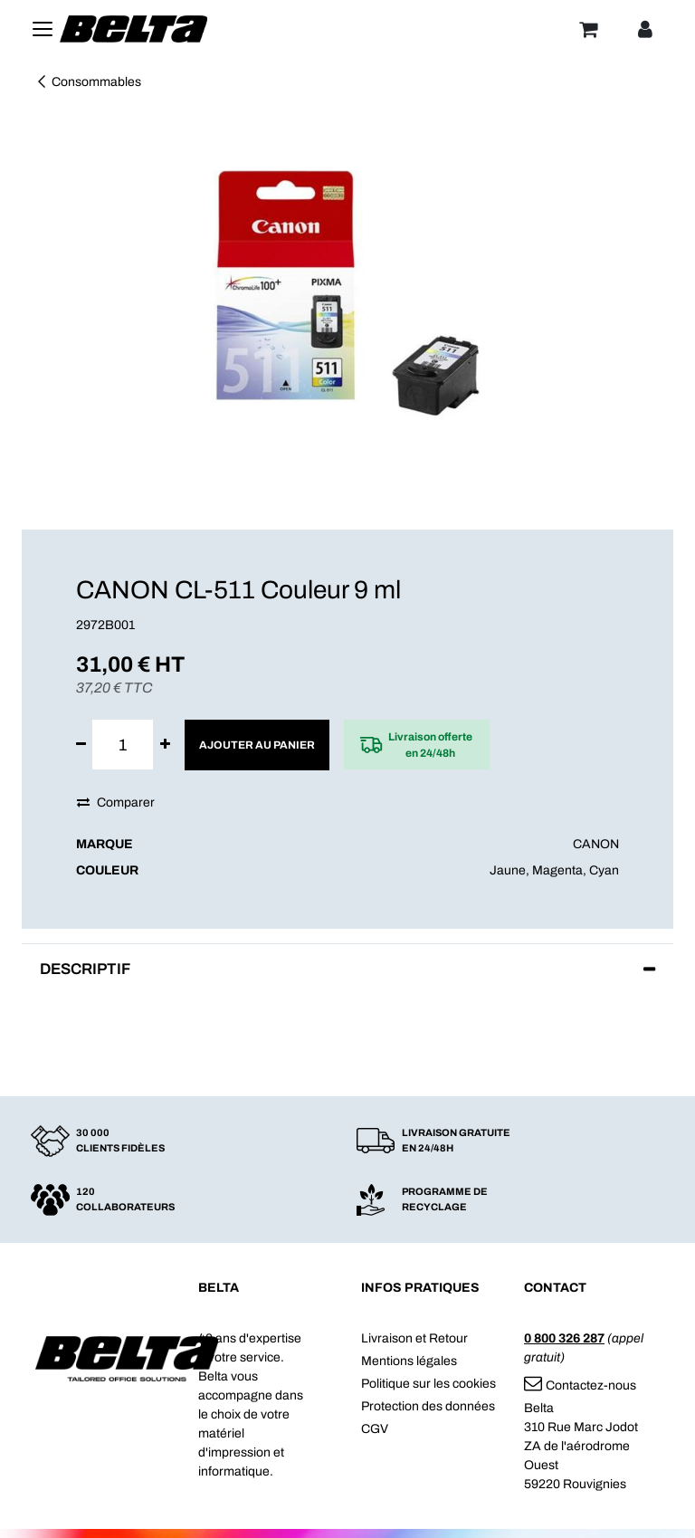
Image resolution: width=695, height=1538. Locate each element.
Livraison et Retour (414, 1338)
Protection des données (428, 1406)
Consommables (88, 82)
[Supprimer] (81, 744)
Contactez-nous (580, 1385)
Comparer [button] (116, 802)
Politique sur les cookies (428, 1383)
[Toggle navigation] (42, 28)
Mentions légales (409, 1361)
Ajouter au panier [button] (257, 745)
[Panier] (588, 29)
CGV (374, 1429)
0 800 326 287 (564, 1338)
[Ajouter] (165, 744)
